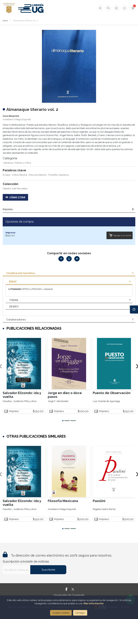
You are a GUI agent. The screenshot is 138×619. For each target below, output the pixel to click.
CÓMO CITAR (15, 197)
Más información (94, 603)
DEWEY (14, 306)
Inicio (5, 20)
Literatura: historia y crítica (17, 162)
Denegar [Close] (80, 612)
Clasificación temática (20, 273)
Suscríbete (48, 569)
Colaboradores (16, 319)
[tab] (69, 210)
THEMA (13, 300)
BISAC (13, 281)
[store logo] (9, 8)
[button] (63, 421)
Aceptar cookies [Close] (60, 612)
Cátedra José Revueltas (15, 188)
